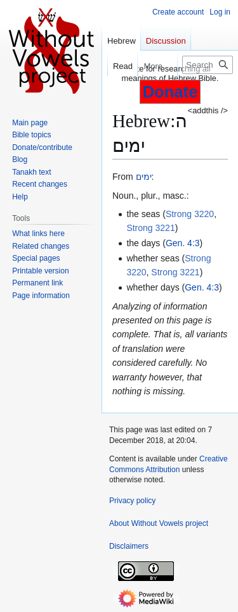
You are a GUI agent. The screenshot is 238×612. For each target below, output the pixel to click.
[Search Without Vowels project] (207, 65)
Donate (170, 92)
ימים (144, 177)
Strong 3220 (190, 214)
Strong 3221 (150, 228)
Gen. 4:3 (183, 243)
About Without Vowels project (158, 523)
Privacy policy (132, 500)
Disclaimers (129, 546)
